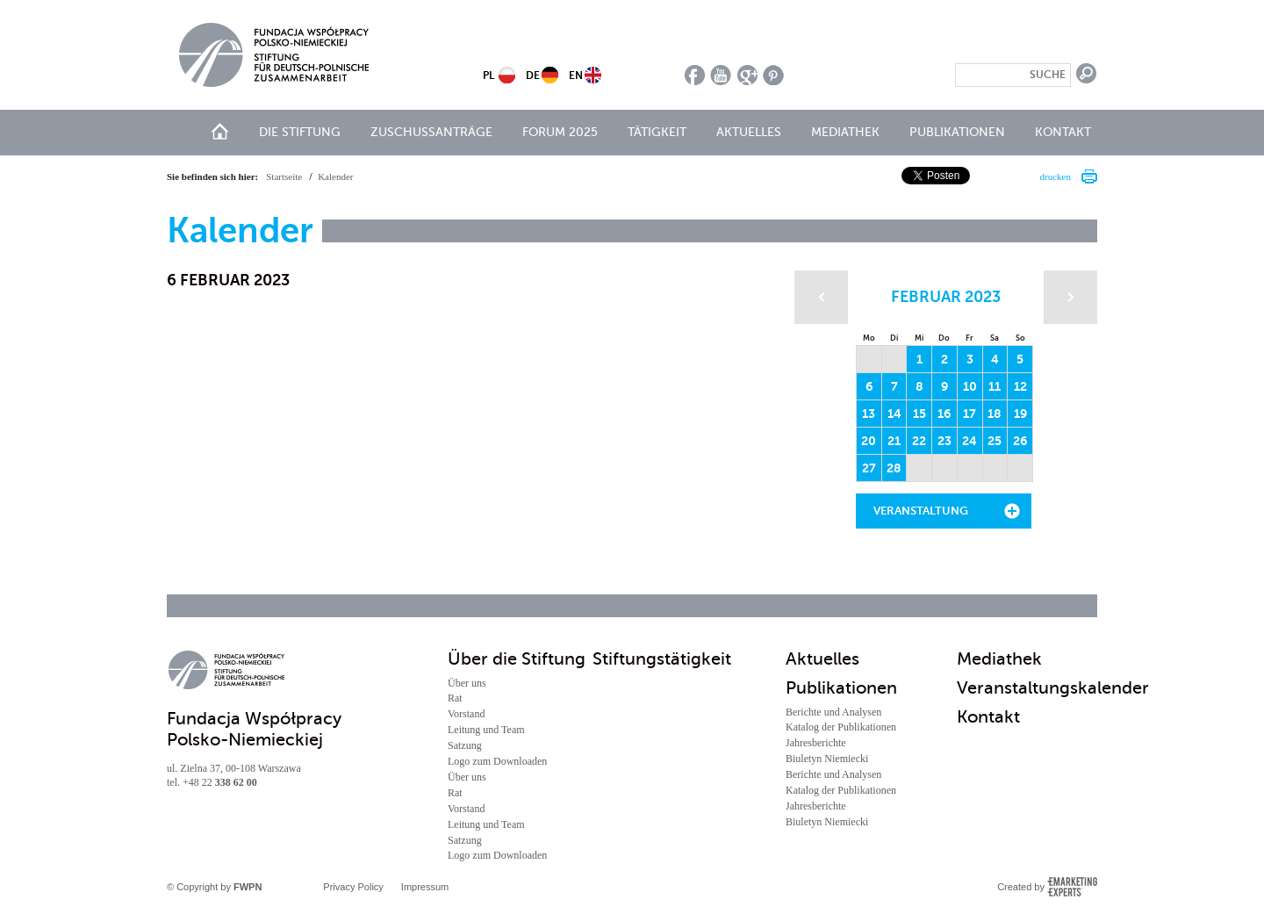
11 (994, 386)
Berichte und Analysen (833, 712)
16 (944, 414)
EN (576, 75)
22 (919, 441)
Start (220, 131)
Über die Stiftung (516, 659)
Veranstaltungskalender (1053, 688)
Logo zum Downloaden (497, 761)
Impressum (425, 887)
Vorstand (466, 714)
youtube (721, 75)
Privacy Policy (353, 887)
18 (995, 414)
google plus (747, 75)
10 (970, 386)
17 (969, 414)
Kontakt (1063, 132)
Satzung (465, 745)
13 (868, 414)
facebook (695, 75)
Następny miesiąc (1070, 297)
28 (894, 468)
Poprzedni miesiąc (821, 297)
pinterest (774, 75)
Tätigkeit (657, 132)
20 (868, 441)
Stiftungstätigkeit (661, 659)
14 (894, 414)
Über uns (467, 683)
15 (919, 414)
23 (944, 441)
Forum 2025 (560, 132)
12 (1020, 386)
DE (533, 75)
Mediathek (845, 132)
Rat (455, 698)
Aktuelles (748, 132)
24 (969, 441)
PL (488, 75)
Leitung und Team (486, 729)
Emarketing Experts (1072, 886)
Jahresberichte (816, 743)
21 (894, 441)
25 (995, 441)
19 (1020, 414)
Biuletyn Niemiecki (827, 758)
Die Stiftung (300, 132)
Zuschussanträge (431, 132)
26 (1020, 441)
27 (869, 468)
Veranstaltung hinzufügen (920, 516)
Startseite (284, 176)
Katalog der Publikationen (841, 727)
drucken (1055, 176)
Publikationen (957, 132)
